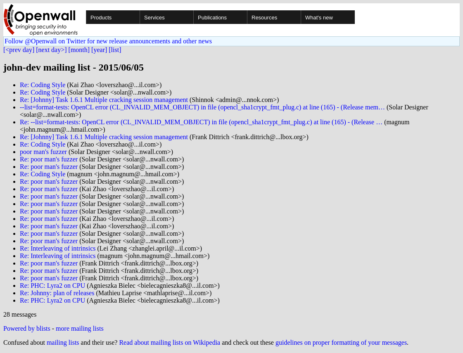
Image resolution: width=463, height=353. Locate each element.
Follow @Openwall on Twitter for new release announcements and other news (108, 41)
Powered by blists (26, 328)
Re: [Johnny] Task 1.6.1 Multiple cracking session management (104, 99)
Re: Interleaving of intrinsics (58, 248)
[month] (79, 49)
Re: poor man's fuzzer (49, 159)
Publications (212, 17)
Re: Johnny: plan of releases (57, 292)
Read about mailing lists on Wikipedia (169, 342)
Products (101, 17)
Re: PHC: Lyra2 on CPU (52, 285)
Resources (264, 17)
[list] (115, 49)
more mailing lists (80, 328)
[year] (99, 49)
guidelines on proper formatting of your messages (341, 342)
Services (154, 17)
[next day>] (51, 49)
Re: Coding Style (42, 84)
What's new (319, 17)
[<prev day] (18, 49)
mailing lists (63, 342)
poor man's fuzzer (43, 151)
